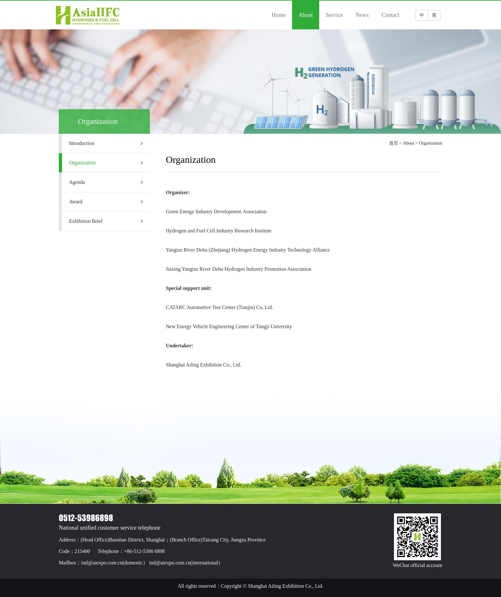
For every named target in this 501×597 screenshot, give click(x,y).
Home (279, 15)
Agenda (106, 182)
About (305, 15)
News (362, 15)
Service (334, 15)
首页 (393, 143)
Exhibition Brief (106, 221)
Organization (106, 162)
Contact (390, 15)
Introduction (106, 143)
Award (106, 201)
